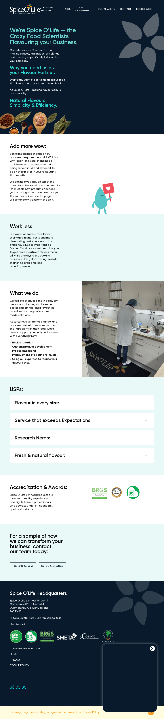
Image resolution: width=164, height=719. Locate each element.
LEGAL (14, 654)
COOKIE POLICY (19, 665)
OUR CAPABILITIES (82, 9)
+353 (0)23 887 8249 (23, 566)
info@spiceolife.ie (52, 566)
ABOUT (69, 9)
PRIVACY (15, 660)
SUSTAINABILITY (106, 9)
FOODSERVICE (144, 9)
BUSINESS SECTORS (47, 9)
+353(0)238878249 (24, 620)
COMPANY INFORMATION (25, 648)
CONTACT (125, 9)
